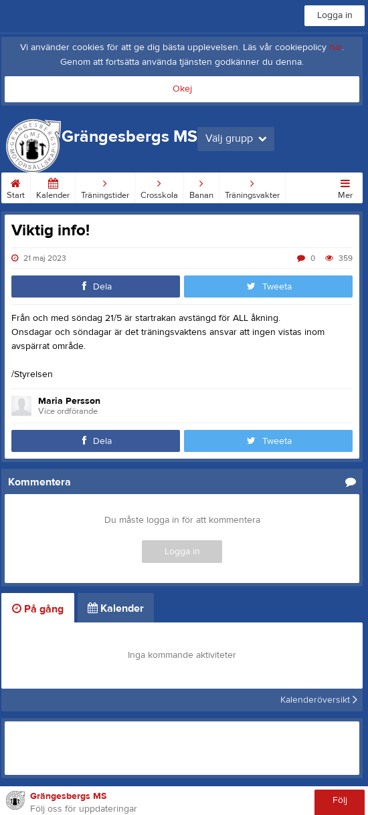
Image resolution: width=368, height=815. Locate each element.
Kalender (53, 186)
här (335, 47)
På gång (38, 609)
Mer (345, 186)
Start (16, 186)
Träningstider (105, 186)
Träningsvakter (252, 186)
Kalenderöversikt (318, 700)
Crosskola (159, 186)
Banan (201, 186)
